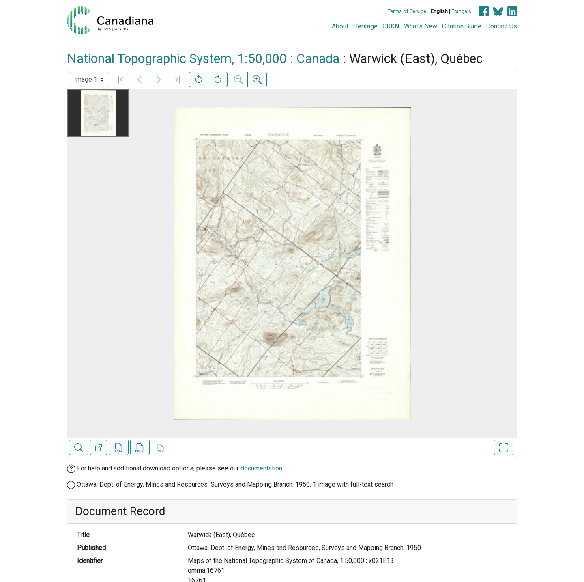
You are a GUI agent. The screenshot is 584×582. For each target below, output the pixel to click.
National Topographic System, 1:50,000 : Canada (203, 58)
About (340, 26)
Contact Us (501, 26)
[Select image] (89, 79)
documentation (261, 468)
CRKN (390, 26)
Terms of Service (407, 11)
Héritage (365, 26)
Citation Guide (461, 26)
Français (461, 11)
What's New (420, 26)
